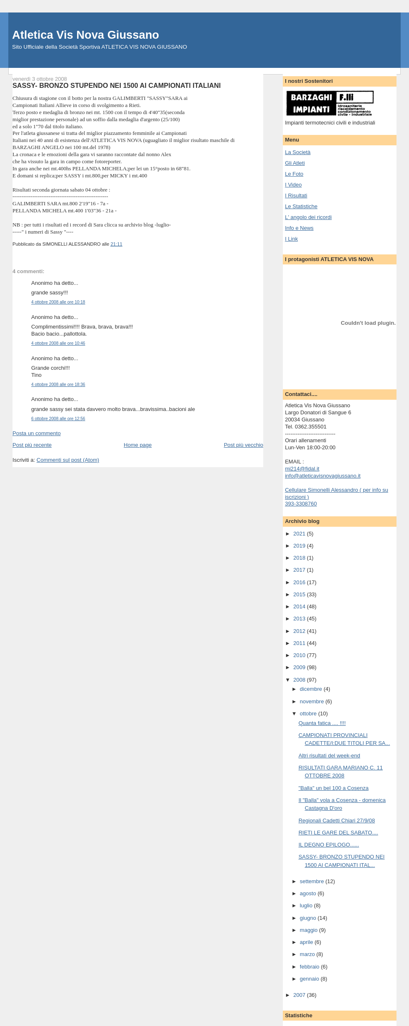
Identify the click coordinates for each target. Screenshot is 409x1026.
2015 (300, 594)
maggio (309, 930)
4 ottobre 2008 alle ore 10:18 (58, 302)
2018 (300, 558)
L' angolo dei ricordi (308, 217)
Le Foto (294, 174)
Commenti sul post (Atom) (68, 460)
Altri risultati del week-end (329, 755)
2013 (300, 618)
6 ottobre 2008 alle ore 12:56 (58, 418)
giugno (309, 918)
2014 (300, 606)
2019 (300, 546)
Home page (138, 445)
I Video (293, 185)
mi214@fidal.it (302, 469)
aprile (307, 942)
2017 (300, 570)
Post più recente (32, 445)
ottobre (309, 713)
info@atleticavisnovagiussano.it (323, 476)
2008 (300, 680)
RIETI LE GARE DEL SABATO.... (338, 832)
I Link (291, 239)
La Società (297, 152)
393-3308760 (301, 504)
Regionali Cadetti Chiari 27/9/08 (337, 820)
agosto (309, 893)
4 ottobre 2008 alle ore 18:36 (58, 384)
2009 (300, 667)
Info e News (299, 228)
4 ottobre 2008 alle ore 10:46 (58, 343)
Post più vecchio (243, 445)
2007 (300, 995)
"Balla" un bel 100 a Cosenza (334, 788)
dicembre (312, 689)
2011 (300, 643)
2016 (300, 582)
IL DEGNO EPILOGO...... (329, 845)
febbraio (310, 967)
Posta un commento (36, 433)
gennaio (310, 979)
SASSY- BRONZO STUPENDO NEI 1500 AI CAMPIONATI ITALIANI (116, 85)
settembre (312, 881)
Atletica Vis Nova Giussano (85, 34)
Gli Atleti (295, 163)
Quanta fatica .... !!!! (322, 723)
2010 (300, 655)
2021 (300, 533)
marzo (308, 954)
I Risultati (296, 195)
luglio (307, 905)
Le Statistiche (301, 206)
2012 (300, 631)
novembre (312, 701)
